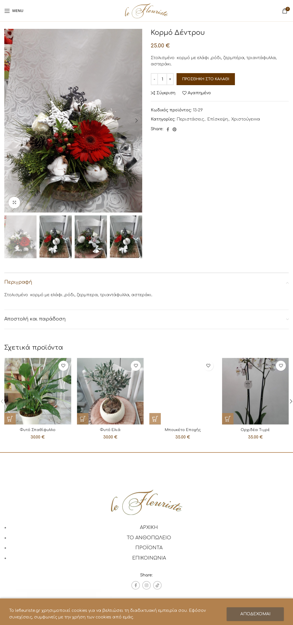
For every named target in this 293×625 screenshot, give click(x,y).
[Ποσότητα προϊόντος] (162, 79)
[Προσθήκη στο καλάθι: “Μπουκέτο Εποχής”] (155, 358)
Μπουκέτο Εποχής (182, 369)
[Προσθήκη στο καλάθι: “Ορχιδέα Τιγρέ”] (227, 418)
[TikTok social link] (157, 585)
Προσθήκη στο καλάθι (205, 79)
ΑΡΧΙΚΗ (149, 527)
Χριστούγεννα (245, 119)
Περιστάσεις (190, 119)
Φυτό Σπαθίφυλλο (38, 430)
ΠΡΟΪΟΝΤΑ (149, 547)
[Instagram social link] (146, 585)
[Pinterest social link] (174, 129)
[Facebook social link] (168, 129)
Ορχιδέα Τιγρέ (255, 430)
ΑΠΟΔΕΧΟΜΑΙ (255, 614)
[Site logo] (146, 10)
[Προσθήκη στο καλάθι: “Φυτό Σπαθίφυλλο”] (10, 418)
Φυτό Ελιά (110, 430)
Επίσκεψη (217, 119)
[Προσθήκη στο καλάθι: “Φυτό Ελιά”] (82, 418)
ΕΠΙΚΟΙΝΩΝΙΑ (149, 558)
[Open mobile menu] (13, 11)
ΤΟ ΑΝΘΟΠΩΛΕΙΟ (149, 537)
